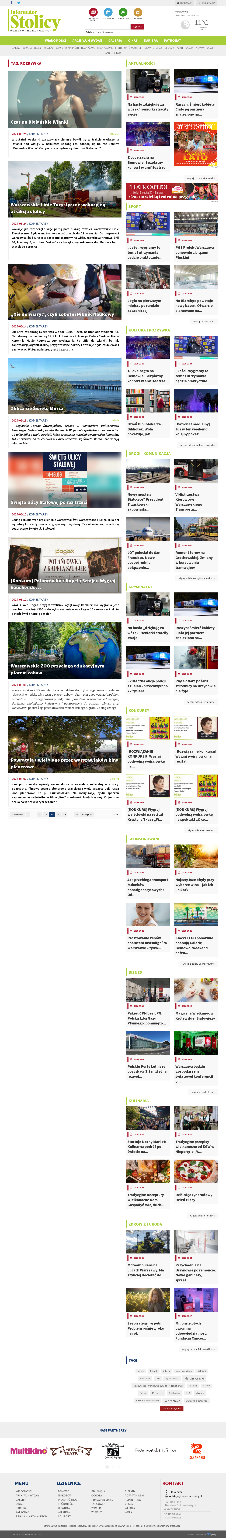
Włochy (210, 47)
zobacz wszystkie (171, 1408)
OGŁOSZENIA (123, 13)
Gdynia (166, 1371)
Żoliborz (117, 53)
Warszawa (172, 1401)
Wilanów (200, 47)
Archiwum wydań (87, 40)
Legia (158, 1378)
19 (65, 814)
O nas (133, 40)
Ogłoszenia (108, 32)
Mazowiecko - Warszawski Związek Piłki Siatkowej (158, 1385)
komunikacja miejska (184, 1371)
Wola (107, 53)
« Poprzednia (17, 814)
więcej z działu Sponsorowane (199, 963)
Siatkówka (174, 1393)
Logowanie (184, 3)
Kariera (151, 40)
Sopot (188, 1393)
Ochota (59, 47)
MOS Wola (193, 1386)
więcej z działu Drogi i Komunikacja (197, 578)
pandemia (206, 1386)
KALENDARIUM (108, 13)
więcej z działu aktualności (201, 178)
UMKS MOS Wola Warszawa (147, 1400)
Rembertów (121, 47)
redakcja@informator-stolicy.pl (185, 1496)
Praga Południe (105, 47)
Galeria (115, 40)
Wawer (180, 47)
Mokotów (48, 47)
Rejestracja (206, 3)
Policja (143, 1393)
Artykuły (90, 32)
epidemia (141, 1371)
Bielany (37, 47)
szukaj (137, 26)
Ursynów (169, 47)
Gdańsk (153, 1371)
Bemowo (16, 47)
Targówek (149, 47)
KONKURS (201, 1371)
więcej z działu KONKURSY (201, 830)
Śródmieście (135, 47)
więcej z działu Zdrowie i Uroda (198, 1349)
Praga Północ (88, 47)
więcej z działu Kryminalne (201, 701)
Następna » (87, 814)
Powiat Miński (72, 47)
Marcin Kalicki (194, 1378)
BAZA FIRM (138, 13)
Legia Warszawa (172, 1378)
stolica (200, 1393)
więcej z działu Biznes (203, 1092)
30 (77, 814)
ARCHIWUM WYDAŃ (93, 14)
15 (39, 814)
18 (58, 814)
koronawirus (145, 1378)
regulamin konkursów (31, 1516)
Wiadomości (55, 40)
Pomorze (157, 1393)
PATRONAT (172, 40)
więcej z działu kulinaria (202, 1215)
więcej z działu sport (204, 321)
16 (46, 814)
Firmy (98, 32)
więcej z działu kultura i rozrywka (197, 445)
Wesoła (189, 47)
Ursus (159, 47)
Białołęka (27, 47)
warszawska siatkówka (196, 1400)
